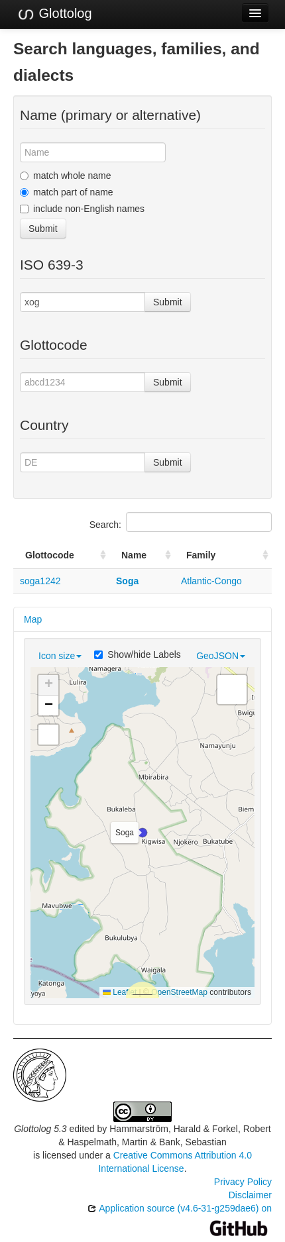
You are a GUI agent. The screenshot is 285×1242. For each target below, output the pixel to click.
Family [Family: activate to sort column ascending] (200, 555)
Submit (43, 228)
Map (33, 619)
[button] (142, 832)
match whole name (65, 175)
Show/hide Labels (137, 654)
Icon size (60, 655)
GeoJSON (220, 655)
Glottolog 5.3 (40, 1128)
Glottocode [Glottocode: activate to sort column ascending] (49, 555)
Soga (127, 581)
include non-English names (82, 208)
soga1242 (40, 581)
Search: (180, 522)
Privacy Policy (243, 1181)
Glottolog (54, 14)
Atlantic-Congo (211, 581)
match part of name (66, 192)
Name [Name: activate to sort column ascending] (133, 555)
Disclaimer (250, 1195)
